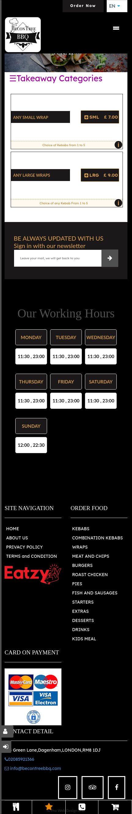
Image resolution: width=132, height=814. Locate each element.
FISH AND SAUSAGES (95, 593)
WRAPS (80, 547)
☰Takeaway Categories (55, 78)
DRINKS (81, 629)
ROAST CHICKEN (90, 574)
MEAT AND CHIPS (90, 556)
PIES (77, 583)
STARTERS (83, 602)
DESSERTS (83, 620)
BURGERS (82, 565)
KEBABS (80, 528)
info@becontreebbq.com (33, 768)
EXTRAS (80, 611)
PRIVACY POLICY (24, 547)
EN (114, 6)
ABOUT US (17, 538)
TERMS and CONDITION (31, 556)
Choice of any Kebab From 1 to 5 (79, 203)
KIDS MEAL (84, 639)
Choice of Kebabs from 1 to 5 (80, 145)
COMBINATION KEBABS (97, 538)
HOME (12, 528)
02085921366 (19, 759)
